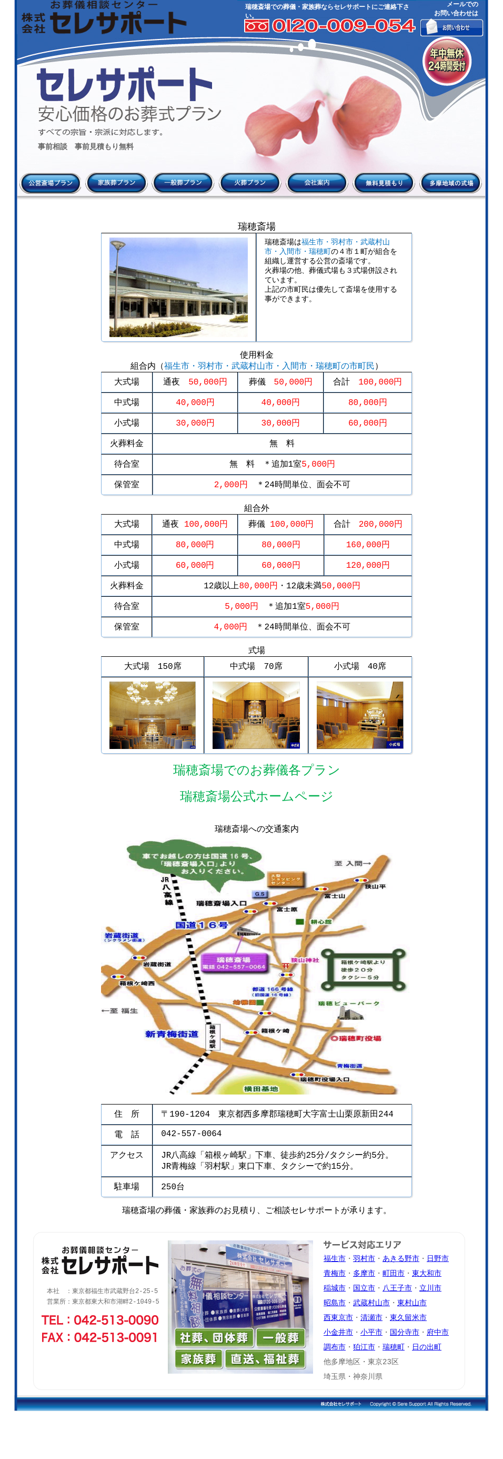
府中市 (438, 1377)
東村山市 (412, 1345)
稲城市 (335, 1329)
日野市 (438, 1298)
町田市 (394, 1313)
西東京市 (338, 1361)
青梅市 (335, 1313)
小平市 (371, 1377)
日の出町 (426, 1392)
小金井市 (338, 1377)
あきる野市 (401, 1298)
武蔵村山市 (371, 1345)
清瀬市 (371, 1361)
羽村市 (364, 1298)
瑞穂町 (394, 1392)
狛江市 (364, 1392)
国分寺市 (404, 1377)
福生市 (335, 1298)
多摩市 (364, 1313)
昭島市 (335, 1345)
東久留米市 (408, 1361)
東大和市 (426, 1313)
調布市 (335, 1392)
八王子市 (397, 1329)
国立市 (364, 1329)
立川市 (430, 1329)
